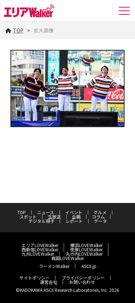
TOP (14, 30)
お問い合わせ (82, 282)
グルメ (100, 212)
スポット (28, 216)
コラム (98, 216)
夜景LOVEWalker (86, 249)
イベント (73, 212)
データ (100, 221)
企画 (76, 216)
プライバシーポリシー (83, 277)
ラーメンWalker (54, 266)
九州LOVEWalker (38, 254)
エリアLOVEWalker (40, 245)
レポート (74, 221)
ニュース (45, 212)
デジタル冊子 (41, 221)
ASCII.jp (88, 266)
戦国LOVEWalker (67, 258)
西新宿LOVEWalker (40, 249)
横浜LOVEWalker (86, 245)
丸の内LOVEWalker (84, 254)
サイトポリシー (34, 277)
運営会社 (48, 282)
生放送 (54, 216)
